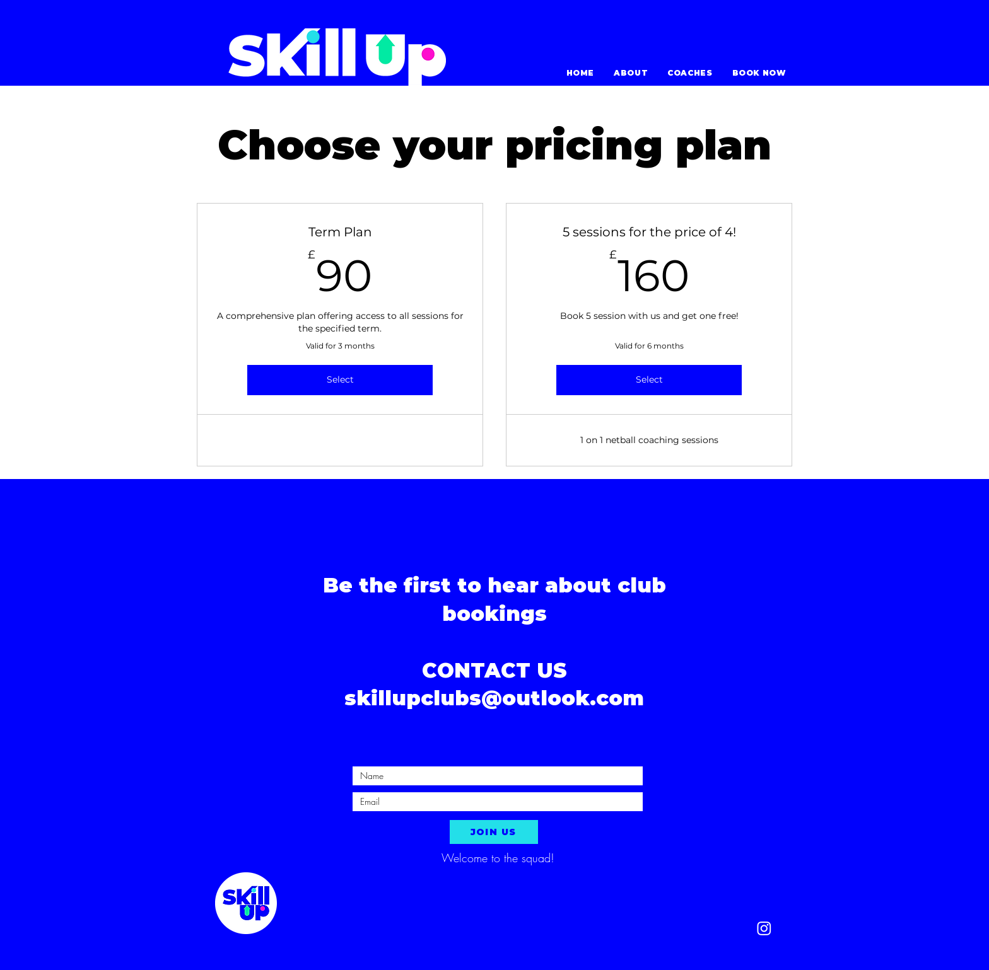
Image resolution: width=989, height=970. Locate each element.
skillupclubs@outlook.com (494, 698)
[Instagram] (764, 928)
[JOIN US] (494, 832)
